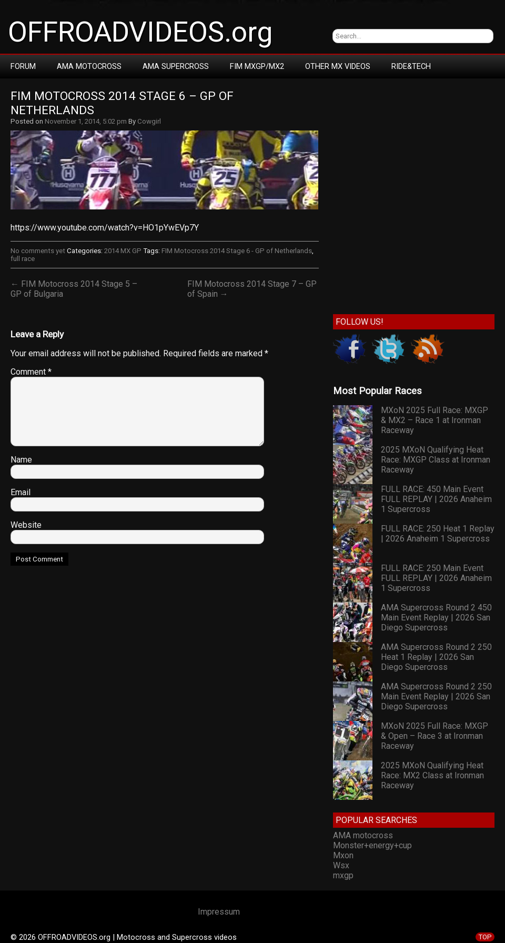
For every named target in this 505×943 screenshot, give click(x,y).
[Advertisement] (105, 194)
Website (26, 525)
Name (21, 460)
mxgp (343, 875)
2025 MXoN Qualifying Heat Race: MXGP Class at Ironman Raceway (435, 460)
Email (21, 492)
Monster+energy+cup (372, 845)
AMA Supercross (176, 66)
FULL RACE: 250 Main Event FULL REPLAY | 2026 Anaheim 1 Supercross (436, 578)
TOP (485, 937)
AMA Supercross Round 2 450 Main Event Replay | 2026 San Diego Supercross (436, 618)
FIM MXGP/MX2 (257, 66)
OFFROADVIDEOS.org (140, 32)
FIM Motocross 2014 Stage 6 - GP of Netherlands (236, 251)
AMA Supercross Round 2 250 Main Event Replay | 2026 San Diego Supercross (436, 696)
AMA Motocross (89, 66)
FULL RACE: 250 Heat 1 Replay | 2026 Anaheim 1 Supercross (437, 534)
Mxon (343, 855)
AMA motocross (363, 835)
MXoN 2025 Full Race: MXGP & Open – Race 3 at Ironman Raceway (434, 736)
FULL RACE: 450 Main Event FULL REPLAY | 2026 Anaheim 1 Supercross (436, 499)
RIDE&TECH (411, 66)
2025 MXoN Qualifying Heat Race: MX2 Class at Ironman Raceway (432, 775)
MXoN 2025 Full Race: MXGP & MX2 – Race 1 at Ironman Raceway (434, 420)
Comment (31, 372)
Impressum (219, 912)
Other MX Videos (337, 66)
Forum (23, 66)
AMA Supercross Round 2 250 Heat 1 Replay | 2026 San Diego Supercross (436, 657)
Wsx (341, 865)
